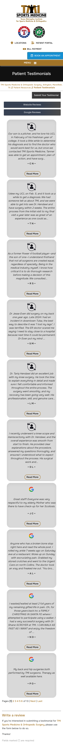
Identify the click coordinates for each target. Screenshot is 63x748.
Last (39, 701)
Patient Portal (44, 43)
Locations (20, 43)
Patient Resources (22, 87)
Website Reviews (32, 104)
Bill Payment (34, 49)
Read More (32, 173)
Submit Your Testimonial (46, 95)
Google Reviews (32, 112)
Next (33, 701)
